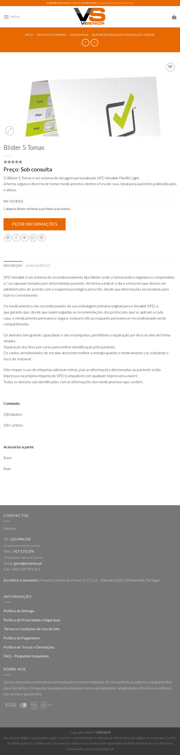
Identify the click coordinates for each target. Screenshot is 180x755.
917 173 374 (23, 551)
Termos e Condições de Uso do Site (32, 628)
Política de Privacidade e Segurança (32, 620)
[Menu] (12, 16)
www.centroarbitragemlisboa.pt (103, 743)
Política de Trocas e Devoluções (29, 647)
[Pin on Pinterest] (41, 238)
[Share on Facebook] (16, 238)
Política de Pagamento (22, 638)
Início (29, 35)
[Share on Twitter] (25, 238)
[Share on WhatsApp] (8, 238)
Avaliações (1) (38, 265)
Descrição (13, 265)
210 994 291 (20, 539)
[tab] (13, 265)
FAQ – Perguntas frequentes (26, 656)
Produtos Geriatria (51, 35)
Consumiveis (79, 35)
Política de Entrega (19, 610)
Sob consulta (36, 169)
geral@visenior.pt (28, 563)
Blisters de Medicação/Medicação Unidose (123, 35)
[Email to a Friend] (33, 238)
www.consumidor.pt (99, 749)
